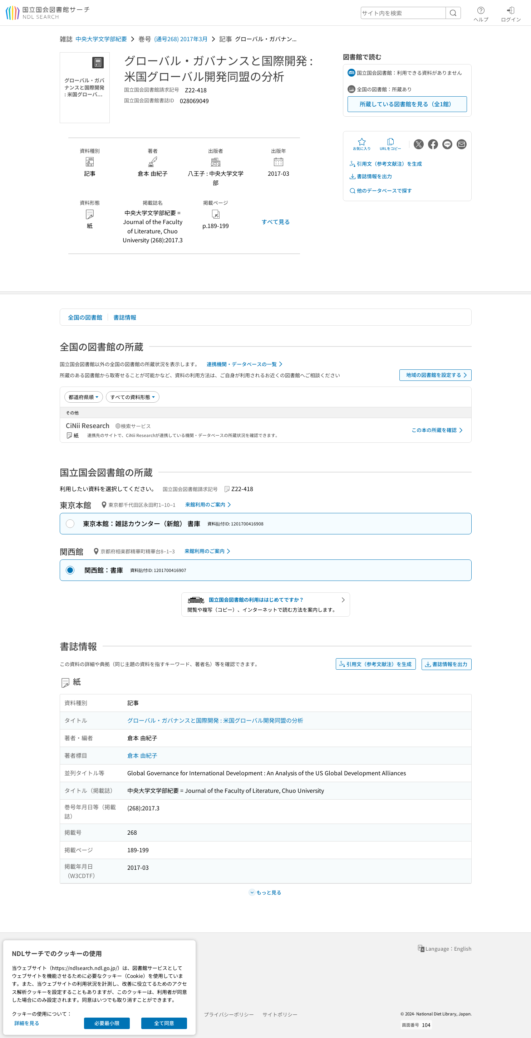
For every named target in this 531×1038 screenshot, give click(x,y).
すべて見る (275, 221)
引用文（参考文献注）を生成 (385, 164)
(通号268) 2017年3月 (181, 38)
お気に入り (362, 144)
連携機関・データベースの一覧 (246, 364)
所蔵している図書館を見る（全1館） (407, 104)
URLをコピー (390, 144)
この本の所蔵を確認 (438, 430)
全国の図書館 (85, 317)
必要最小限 (106, 1023)
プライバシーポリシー (229, 1014)
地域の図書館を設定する (437, 375)
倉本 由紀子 (142, 755)
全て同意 (164, 1023)
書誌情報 (124, 317)
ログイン (511, 13)
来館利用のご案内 (209, 504)
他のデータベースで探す (380, 190)
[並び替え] (83, 397)
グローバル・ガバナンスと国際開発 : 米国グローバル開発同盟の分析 (215, 720)
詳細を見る (26, 1023)
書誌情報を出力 (370, 176)
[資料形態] (132, 397)
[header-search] (411, 13)
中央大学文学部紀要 (101, 38)
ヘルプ (480, 13)
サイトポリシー (280, 1014)
